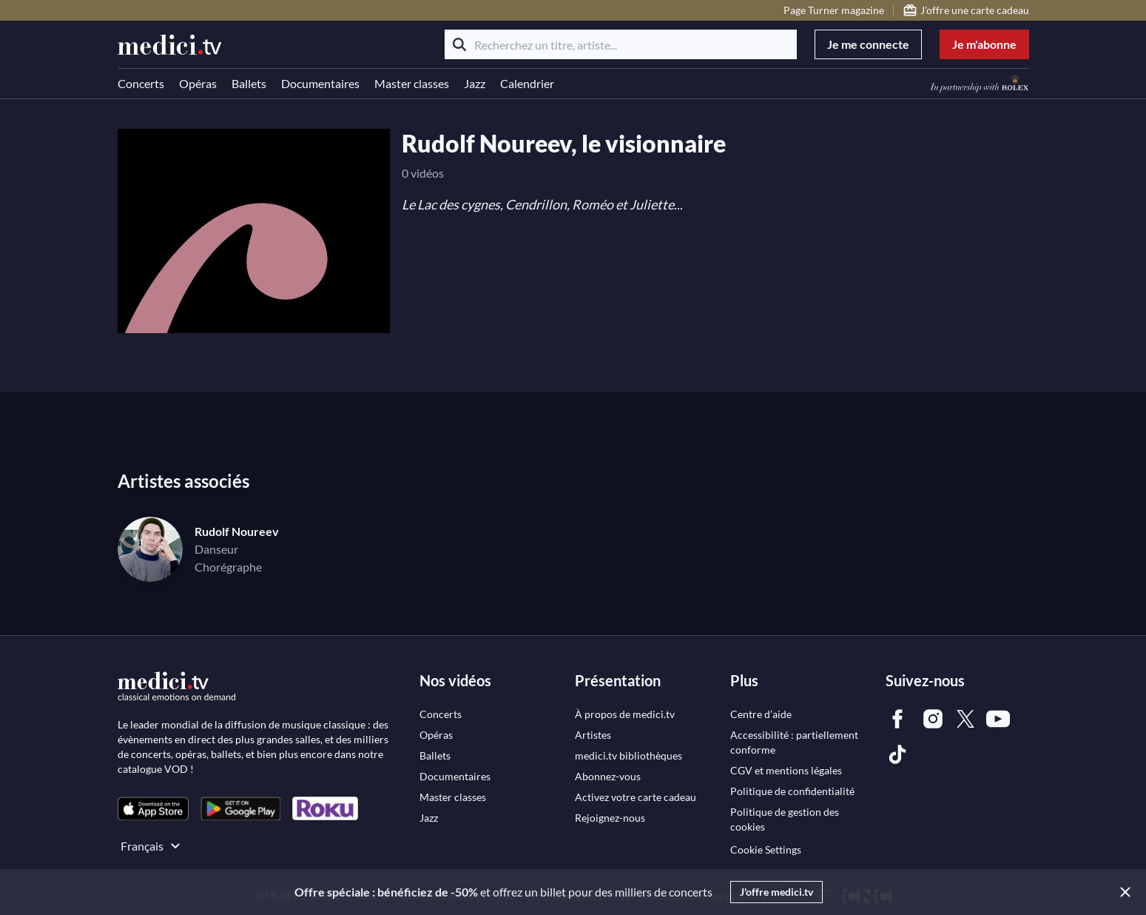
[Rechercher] (459, 44)
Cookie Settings (765, 849)
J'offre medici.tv (776, 891)
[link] (153, 809)
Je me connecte (868, 44)
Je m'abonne (984, 44)
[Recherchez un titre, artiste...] (621, 44)
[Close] (1122, 892)
